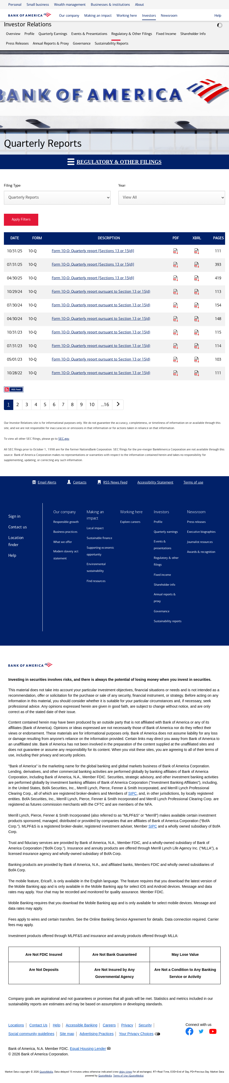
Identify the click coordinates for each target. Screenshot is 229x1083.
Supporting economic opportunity (100, 551)
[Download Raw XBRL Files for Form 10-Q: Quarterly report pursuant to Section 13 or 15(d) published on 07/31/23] (196, 346)
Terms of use (193, 482)
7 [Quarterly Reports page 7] (63, 404)
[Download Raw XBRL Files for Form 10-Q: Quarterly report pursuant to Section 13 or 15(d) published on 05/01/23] (196, 359)
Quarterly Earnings (53, 34)
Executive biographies (201, 532)
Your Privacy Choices (136, 1034)
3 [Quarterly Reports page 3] (27, 404)
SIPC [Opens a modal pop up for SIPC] (132, 793)
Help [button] (217, 15)
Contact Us (38, 1025)
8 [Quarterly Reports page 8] (72, 404)
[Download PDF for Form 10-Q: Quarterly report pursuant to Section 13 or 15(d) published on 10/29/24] (175, 291)
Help (12, 555)
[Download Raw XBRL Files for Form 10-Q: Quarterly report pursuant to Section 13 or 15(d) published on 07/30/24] (196, 305)
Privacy (127, 1025)
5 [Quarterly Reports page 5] (45, 404)
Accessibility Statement (155, 482)
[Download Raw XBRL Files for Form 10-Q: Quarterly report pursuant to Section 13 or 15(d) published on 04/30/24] (196, 318)
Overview (13, 34)
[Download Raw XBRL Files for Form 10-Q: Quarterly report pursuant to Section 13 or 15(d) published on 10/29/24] (196, 291)
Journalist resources (200, 542)
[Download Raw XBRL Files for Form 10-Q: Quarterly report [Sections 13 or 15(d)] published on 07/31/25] (196, 264)
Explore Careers (130, 522)
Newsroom (169, 15)
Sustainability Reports (111, 43)
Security (145, 1025)
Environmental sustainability (96, 567)
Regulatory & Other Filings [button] (114, 161)
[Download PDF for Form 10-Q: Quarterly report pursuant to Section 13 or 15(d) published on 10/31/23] (175, 332)
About (139, 4)
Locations (16, 1025)
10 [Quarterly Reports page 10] (91, 404)
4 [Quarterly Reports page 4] (36, 404)
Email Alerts (43, 482)
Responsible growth (66, 522)
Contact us (17, 526)
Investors (149, 15)
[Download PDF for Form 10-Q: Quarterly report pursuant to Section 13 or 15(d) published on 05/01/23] (175, 359)
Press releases (196, 522)
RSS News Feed (115, 482)
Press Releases (17, 43)
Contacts (79, 482)
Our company (69, 15)
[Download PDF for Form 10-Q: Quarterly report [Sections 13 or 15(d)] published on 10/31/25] (175, 251)
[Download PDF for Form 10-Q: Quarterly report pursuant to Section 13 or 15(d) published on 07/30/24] (175, 305)
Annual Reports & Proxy (51, 43)
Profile (29, 34)
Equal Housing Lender (88, 1049)
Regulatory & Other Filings (131, 34)
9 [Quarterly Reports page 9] (81, 404)
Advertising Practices (97, 1034)
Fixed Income (166, 34)
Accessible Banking (81, 1025)
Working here (127, 15)
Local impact (95, 528)
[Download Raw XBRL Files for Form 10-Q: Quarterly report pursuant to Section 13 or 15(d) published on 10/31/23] (196, 332)
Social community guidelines (31, 1034)
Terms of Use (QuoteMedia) (128, 1075)
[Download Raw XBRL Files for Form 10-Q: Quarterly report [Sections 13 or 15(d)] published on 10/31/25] (196, 251)
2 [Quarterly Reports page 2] (17, 404)
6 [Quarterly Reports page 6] (54, 404)
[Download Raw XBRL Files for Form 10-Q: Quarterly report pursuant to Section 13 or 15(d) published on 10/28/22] (196, 373)
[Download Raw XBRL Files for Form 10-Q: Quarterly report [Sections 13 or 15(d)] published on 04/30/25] (196, 278)
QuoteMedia (46, 1071)
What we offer (62, 542)
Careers (109, 1025)
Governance (82, 43)
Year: (122, 186)
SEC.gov (63, 438)
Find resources (96, 581)
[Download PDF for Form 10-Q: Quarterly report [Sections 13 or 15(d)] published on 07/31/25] (175, 264)
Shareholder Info (193, 34)
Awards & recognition (201, 552)
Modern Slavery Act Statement (65, 554)
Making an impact (98, 15)
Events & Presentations (89, 34)
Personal (14, 4)
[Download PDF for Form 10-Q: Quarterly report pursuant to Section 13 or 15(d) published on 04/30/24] (175, 318)
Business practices (65, 532)
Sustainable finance (99, 538)
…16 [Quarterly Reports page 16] (105, 404)
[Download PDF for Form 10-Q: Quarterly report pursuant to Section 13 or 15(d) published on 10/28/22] (175, 373)
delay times (125, 1071)
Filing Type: (12, 186)
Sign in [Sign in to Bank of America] (14, 516)
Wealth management (70, 4)
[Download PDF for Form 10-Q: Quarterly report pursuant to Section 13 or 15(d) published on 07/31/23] (175, 346)
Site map (67, 1034)
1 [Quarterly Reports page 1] (8, 404)
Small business (38, 4)
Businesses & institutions (110, 4)
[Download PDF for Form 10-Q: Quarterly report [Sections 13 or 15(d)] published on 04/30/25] (175, 278)
